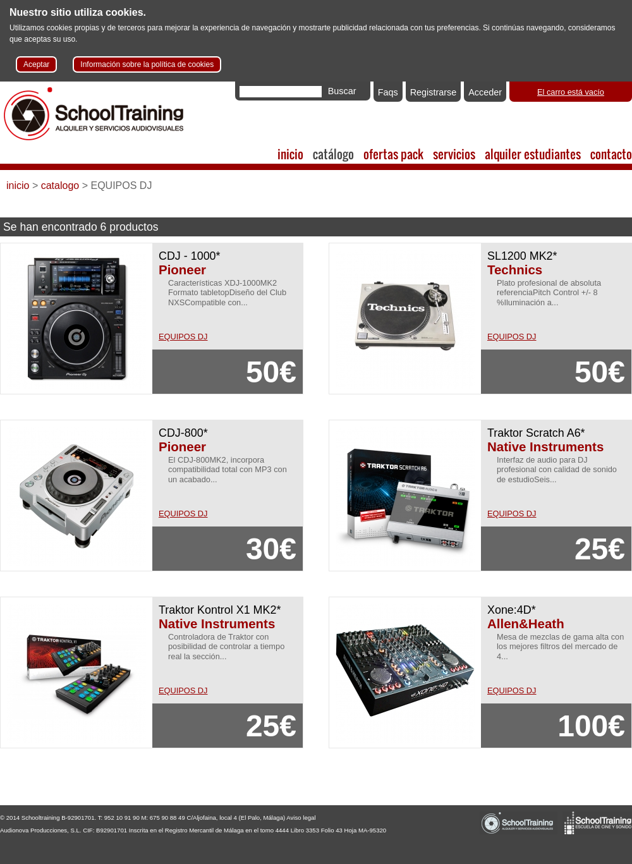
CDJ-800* (183, 433)
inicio (290, 154)
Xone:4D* (511, 610)
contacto (611, 154)
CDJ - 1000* (190, 256)
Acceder (485, 92)
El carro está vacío (570, 92)
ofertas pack (393, 154)
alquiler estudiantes (533, 154)
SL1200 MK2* (522, 256)
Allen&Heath (525, 623)
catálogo (333, 154)
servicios (454, 154)
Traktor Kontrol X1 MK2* (220, 610)
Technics (514, 269)
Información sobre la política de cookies (147, 64)
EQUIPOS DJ (183, 336)
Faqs (388, 92)
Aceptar (36, 64)
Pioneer (182, 269)
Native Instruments (545, 446)
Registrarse (433, 92)
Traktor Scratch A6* (536, 433)
